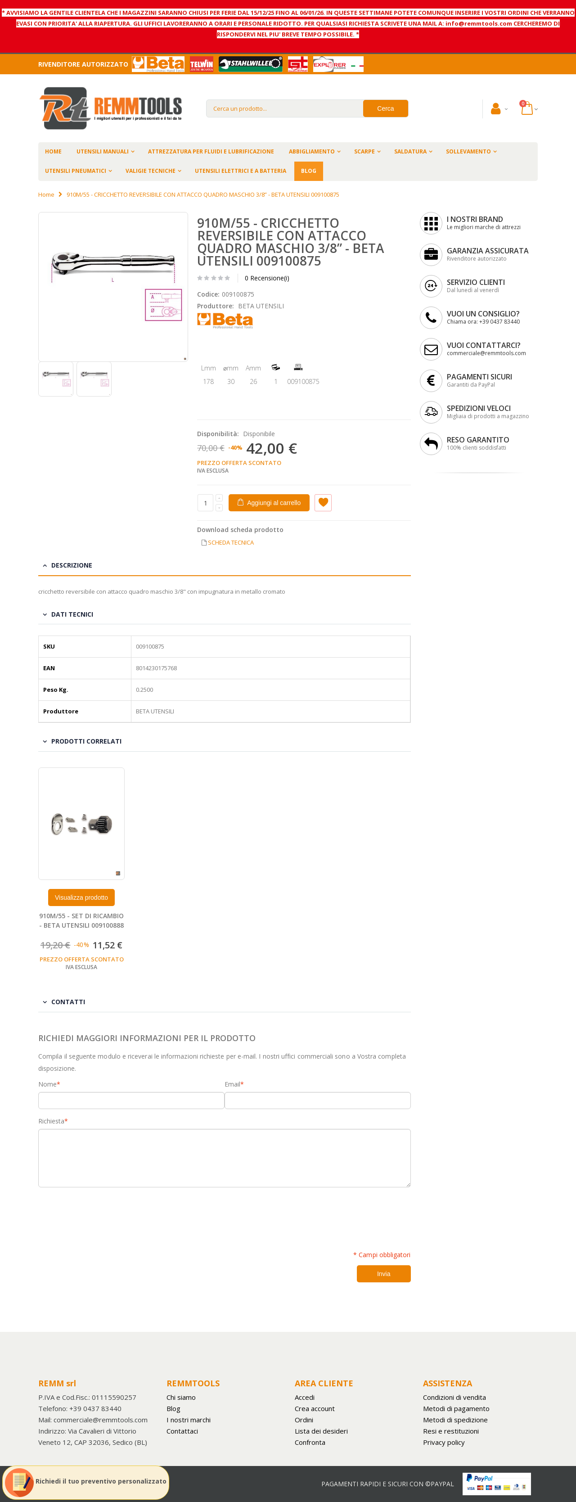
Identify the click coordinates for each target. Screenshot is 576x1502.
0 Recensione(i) (267, 278)
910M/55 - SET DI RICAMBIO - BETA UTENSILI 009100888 (81, 920)
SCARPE (364, 151)
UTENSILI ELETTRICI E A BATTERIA (240, 171)
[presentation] (106, 1213)
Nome (47, 1084)
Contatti (68, 1001)
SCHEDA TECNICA (231, 542)
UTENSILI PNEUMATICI (75, 171)
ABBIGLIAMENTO (312, 151)
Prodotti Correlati (86, 741)
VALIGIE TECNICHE (151, 171)
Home (46, 194)
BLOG (308, 171)
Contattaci (182, 1430)
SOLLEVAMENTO (468, 151)
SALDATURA (410, 151)
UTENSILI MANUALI (102, 151)
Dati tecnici (72, 614)
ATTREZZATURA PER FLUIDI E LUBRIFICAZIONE (211, 151)
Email (232, 1084)
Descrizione (71, 565)
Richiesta (51, 1121)
